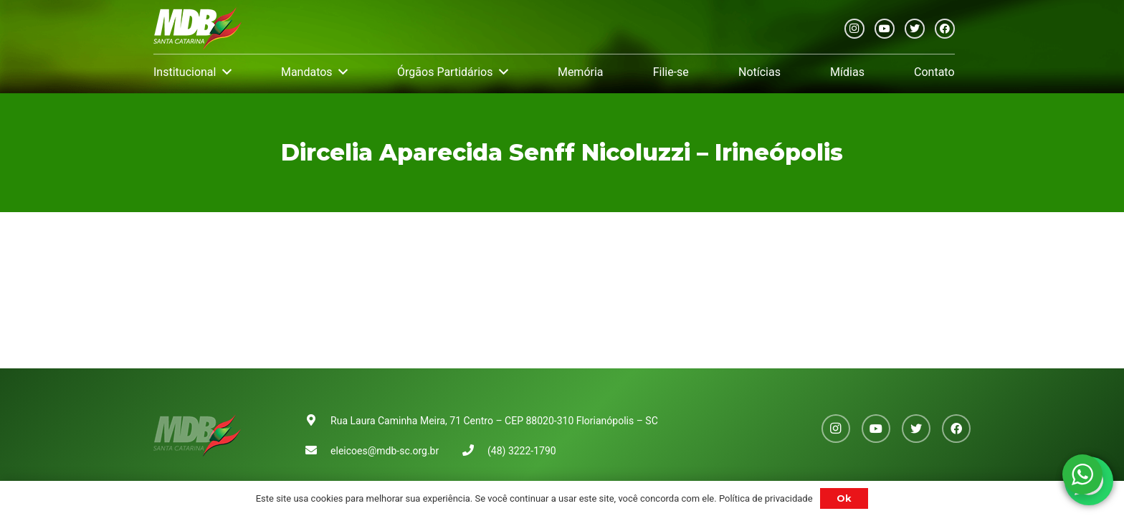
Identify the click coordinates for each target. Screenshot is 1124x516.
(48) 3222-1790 (521, 451)
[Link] (197, 28)
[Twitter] (915, 29)
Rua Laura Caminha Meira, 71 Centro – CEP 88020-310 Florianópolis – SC (494, 420)
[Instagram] (854, 29)
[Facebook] (945, 29)
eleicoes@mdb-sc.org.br (384, 451)
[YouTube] (885, 29)
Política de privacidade (766, 498)
